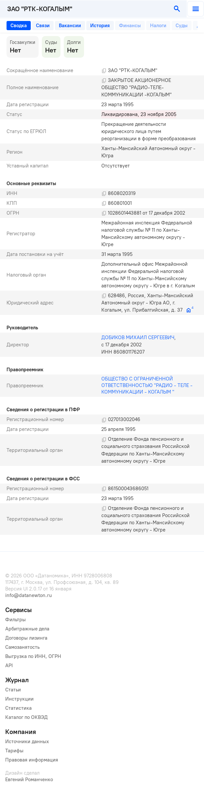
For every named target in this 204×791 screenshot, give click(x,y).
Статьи (13, 690)
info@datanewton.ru (28, 595)
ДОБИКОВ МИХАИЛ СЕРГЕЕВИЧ (137, 337)
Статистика (18, 708)
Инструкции (19, 699)
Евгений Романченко (29, 779)
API (9, 665)
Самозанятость (22, 647)
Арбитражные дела (27, 629)
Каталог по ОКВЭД (26, 717)
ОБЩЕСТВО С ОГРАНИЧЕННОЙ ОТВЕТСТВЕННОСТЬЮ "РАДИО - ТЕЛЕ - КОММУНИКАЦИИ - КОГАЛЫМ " (147, 385)
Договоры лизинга (26, 638)
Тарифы (14, 751)
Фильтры (15, 620)
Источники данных (27, 741)
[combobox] (84, 9)
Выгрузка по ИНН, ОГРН (33, 656)
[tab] (19, 25)
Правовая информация (31, 760)
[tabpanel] (102, 285)
